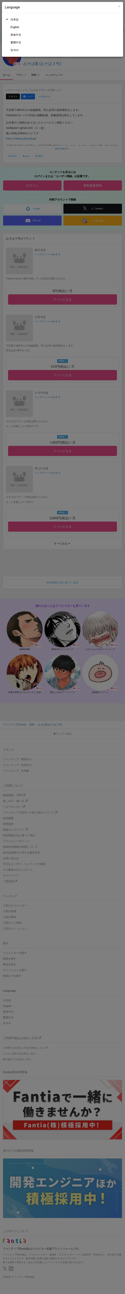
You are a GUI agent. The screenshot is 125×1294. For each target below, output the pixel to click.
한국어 (15, 50)
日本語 (15, 19)
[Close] (119, 6)
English (15, 27)
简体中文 (16, 34)
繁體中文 (16, 42)
